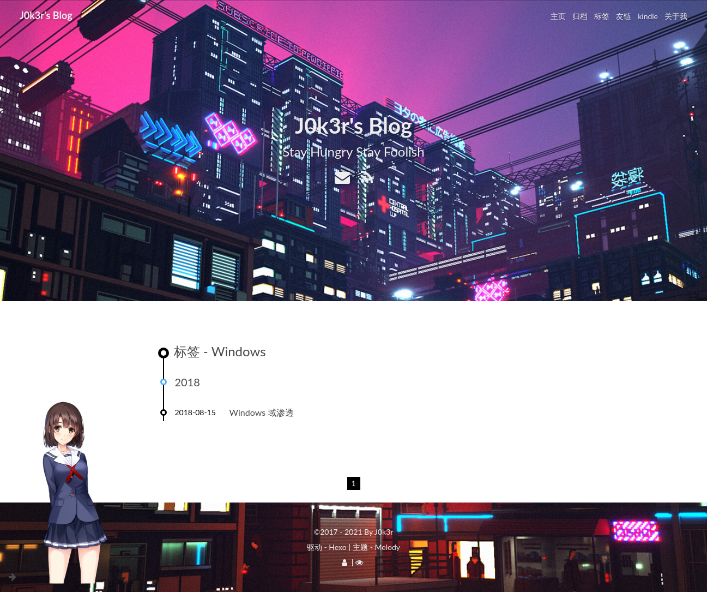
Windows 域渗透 (261, 412)
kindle (648, 16)
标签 (601, 16)
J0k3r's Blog (46, 15)
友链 (623, 16)
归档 (580, 16)
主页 (558, 16)
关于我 (675, 16)
